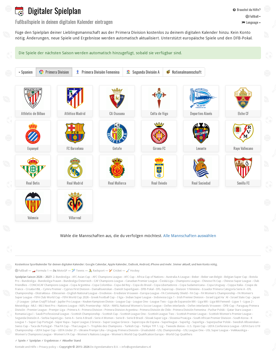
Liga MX (203, 301)
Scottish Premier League (192, 313)
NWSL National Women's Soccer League (137, 305)
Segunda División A (143, 72)
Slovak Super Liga (156, 318)
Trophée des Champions (106, 326)
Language (251, 22)
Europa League (149, 293)
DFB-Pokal (147, 289)
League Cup (123, 301)
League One (140, 301)
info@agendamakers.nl (136, 346)
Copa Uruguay (216, 285)
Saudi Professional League (52, 313)
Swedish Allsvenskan (246, 322)
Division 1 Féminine (188, 289)
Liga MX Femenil (220, 301)
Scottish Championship (85, 313)
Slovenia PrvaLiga (180, 318)
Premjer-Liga (57, 309)
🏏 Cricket (115, 270)
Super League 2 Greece (86, 322)
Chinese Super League (237, 281)
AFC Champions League (107, 276)
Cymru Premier (52, 289)
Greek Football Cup (103, 297)
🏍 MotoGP (60, 270)
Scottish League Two (161, 313)
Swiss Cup (21, 326)
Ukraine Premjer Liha (91, 330)
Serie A (69, 318)
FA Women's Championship (218, 293)
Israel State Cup (240, 297)
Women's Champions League (33, 334)
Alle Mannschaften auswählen (189, 235)
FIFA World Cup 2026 (76, 297)
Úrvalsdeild (148, 330)
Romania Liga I (24, 313)
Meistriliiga (22, 305)
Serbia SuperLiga (52, 318)
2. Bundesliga (61, 276)
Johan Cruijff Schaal (43, 301)
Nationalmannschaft (184, 72)
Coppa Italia (235, 285)
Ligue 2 (247, 301)
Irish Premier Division (190, 297)
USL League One (193, 330)
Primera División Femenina (97, 72)
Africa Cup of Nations (150, 276)
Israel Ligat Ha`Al (217, 297)
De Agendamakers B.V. (104, 346)
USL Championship (169, 330)
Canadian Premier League (141, 281)
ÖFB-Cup (228, 305)
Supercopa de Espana (145, 322)
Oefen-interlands (174, 305)
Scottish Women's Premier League (230, 313)
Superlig (185, 322)
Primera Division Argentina (121, 309)
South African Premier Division (212, 318)
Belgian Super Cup (235, 276)
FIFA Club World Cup (47, 297)
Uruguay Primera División (122, 330)
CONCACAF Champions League (49, 285)
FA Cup (194, 293)
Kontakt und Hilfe (25, 346)
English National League (82, 293)
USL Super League (217, 330)
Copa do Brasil (142, 285)
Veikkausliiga (239, 330)
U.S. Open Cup (196, 326)
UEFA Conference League (223, 326)
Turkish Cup (131, 326)
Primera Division (54, 72)
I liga (120, 297)
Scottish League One (133, 313)
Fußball (253, 16)
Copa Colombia (102, 285)
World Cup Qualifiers (179, 334)
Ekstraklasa (43, 293)
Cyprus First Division (76, 289)
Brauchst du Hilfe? (246, 9)
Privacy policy (47, 346)
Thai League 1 (80, 326)
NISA (106, 305)
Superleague (169, 322)
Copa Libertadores (165, 285)
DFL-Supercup (165, 289)
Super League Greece (116, 322)
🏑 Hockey (133, 270)
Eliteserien (58, 293)
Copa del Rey (122, 285)
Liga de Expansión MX (182, 301)
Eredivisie (106, 293)
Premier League (37, 309)
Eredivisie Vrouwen (126, 293)
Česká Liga (166, 281)
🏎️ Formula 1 (40, 270)
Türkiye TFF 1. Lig (152, 326)
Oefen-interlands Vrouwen (204, 305)
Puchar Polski (216, 309)
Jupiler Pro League (69, 301)
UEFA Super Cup (46, 330)
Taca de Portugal (41, 326)
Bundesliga (29, 281)
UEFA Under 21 (67, 330)
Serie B (120, 318)
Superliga (198, 322)
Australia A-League (178, 276)
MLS (33, 305)
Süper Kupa (62, 322)
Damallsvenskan (102, 289)
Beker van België (211, 276)
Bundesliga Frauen (49, 281)
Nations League (67, 305)
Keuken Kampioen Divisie (98, 301)
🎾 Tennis (78, 270)
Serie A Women (103, 318)
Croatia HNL (33, 289)
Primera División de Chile (155, 309)
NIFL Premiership (90, 305)
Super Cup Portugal (41, 322)
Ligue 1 (236, 301)
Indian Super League (138, 297)
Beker (195, 276)
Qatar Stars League (239, 309)
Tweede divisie (175, 326)
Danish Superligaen (126, 289)
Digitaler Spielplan (54, 10)
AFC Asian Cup (81, 276)
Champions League (188, 281)
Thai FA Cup (61, 326)
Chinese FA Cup (211, 281)
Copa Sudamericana (192, 285)
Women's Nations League (93, 334)
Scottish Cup (110, 313)
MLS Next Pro (47, 305)
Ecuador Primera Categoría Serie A (223, 289)
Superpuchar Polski (219, 322)
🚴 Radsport (97, 270)
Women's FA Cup (64, 334)
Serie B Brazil (135, 318)
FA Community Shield (175, 293)
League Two (158, 301)
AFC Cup (129, 276)
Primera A (73, 309)
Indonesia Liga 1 (164, 297)
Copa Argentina (80, 285)
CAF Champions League (108, 281)
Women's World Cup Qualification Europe (138, 334)
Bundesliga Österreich (77, 281)
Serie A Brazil (84, 318)
